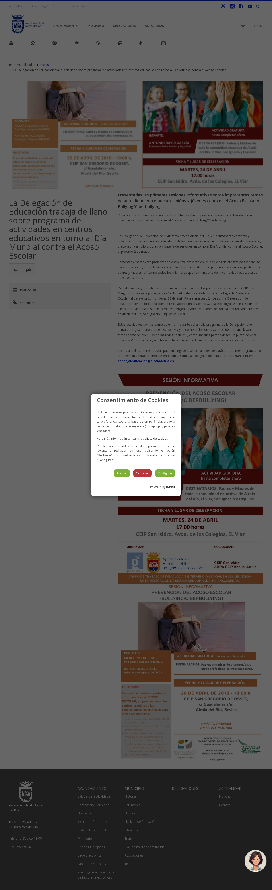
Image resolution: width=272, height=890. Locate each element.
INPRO (170, 487)
